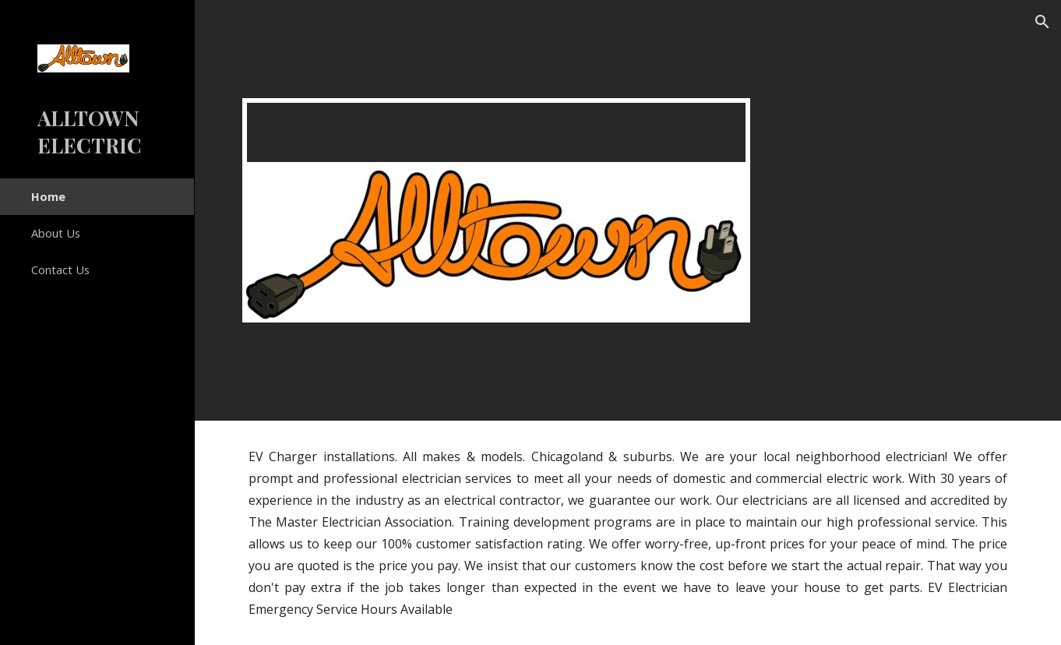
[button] (1042, 22)
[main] (628, 532)
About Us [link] (55, 233)
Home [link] (48, 196)
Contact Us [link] (60, 269)
